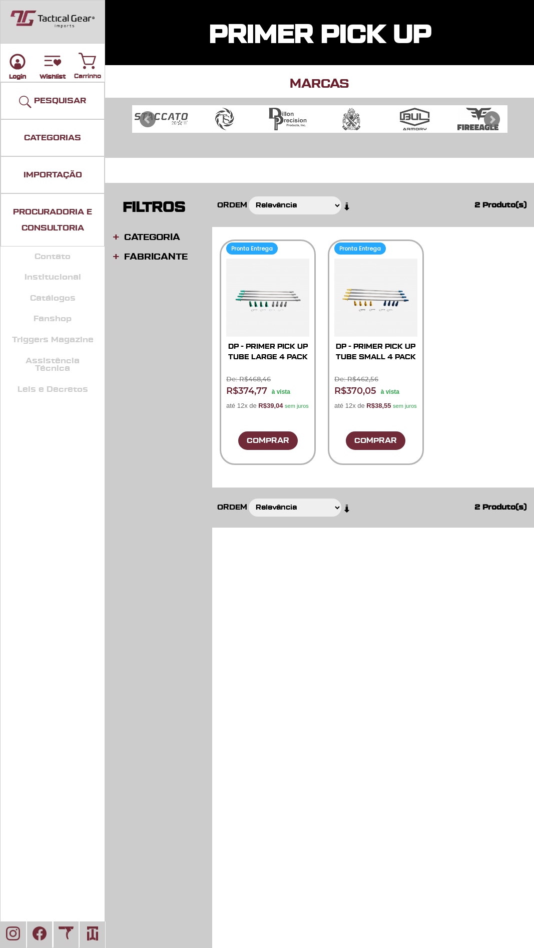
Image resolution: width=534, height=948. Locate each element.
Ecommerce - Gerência (428, 746)
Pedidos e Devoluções (427, 704)
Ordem (232, 205)
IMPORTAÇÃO (53, 175)
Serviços (279, 725)
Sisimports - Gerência (426, 756)
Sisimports (283, 756)
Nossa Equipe (288, 735)
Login (274, 684)
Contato (53, 257)
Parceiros (280, 704)
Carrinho (87, 59)
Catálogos (53, 298)
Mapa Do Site (412, 725)
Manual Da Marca (294, 746)
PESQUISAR (52, 102)
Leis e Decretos (53, 389)
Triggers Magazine (53, 340)
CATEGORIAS (52, 138)
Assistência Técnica (53, 365)
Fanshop (53, 319)
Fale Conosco (287, 715)
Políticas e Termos (420, 684)
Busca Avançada (418, 735)
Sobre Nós (407, 715)
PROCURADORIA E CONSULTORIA (52, 220)
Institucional (53, 277)
